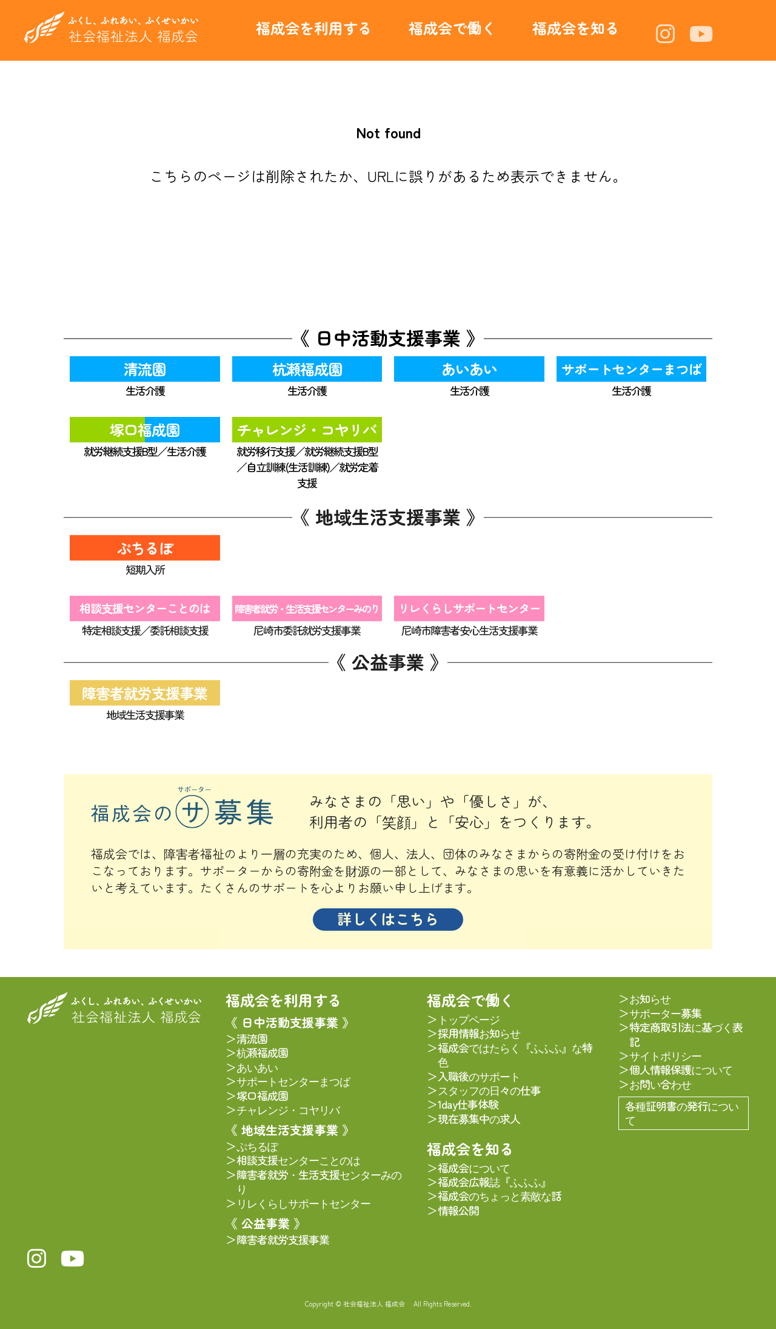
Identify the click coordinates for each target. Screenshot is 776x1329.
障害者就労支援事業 (144, 698)
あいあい (469, 368)
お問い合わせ (660, 1084)
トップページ (469, 1019)
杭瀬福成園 (307, 368)
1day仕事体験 (468, 1104)
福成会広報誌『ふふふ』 (494, 1182)
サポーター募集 (665, 1013)
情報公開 (458, 1210)
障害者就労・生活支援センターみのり (307, 614)
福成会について (474, 1168)
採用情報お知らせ (479, 1033)
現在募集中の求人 (479, 1119)
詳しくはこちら (388, 925)
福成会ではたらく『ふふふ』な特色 (515, 1055)
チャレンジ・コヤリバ (306, 429)
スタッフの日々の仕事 (489, 1090)
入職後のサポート (479, 1076)
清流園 (145, 368)
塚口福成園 (144, 429)
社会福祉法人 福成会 (111, 27)
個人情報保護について (680, 1070)
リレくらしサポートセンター (469, 614)
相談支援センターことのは (144, 614)
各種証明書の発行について (681, 1113)
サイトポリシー (665, 1056)
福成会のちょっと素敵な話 (499, 1196)
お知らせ (650, 999)
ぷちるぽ (145, 553)
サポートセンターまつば (631, 368)
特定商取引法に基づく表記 (686, 1034)
